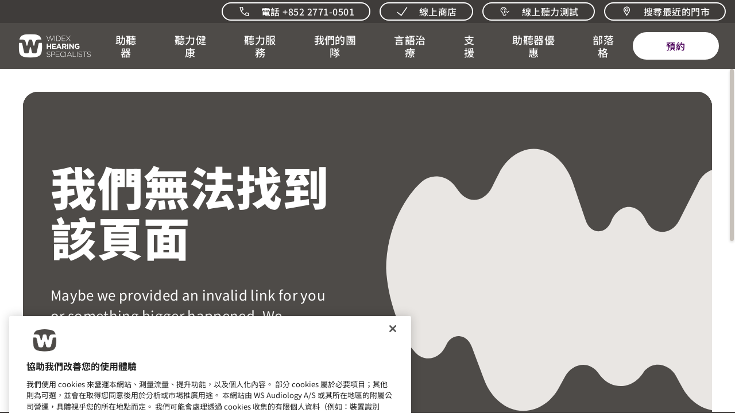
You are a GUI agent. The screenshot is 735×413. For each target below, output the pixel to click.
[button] (126, 46)
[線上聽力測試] (538, 11)
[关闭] (392, 336)
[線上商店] (426, 11)
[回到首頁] (48, 45)
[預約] (676, 46)
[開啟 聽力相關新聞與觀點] (603, 46)
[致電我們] (296, 11)
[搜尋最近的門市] (665, 11)
